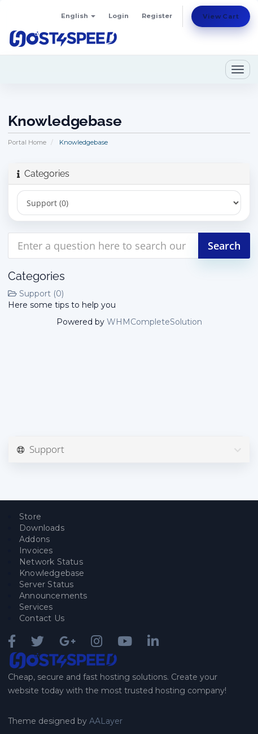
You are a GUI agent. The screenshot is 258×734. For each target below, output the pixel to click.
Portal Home (27, 142)
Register (157, 16)
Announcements (53, 596)
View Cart (221, 16)
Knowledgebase (52, 573)
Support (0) (36, 294)
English (78, 16)
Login (118, 16)
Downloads (41, 528)
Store (30, 517)
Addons (34, 539)
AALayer (106, 721)
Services (36, 607)
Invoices (36, 550)
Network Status (51, 562)
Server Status (46, 584)
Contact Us (41, 618)
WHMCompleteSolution (154, 322)
